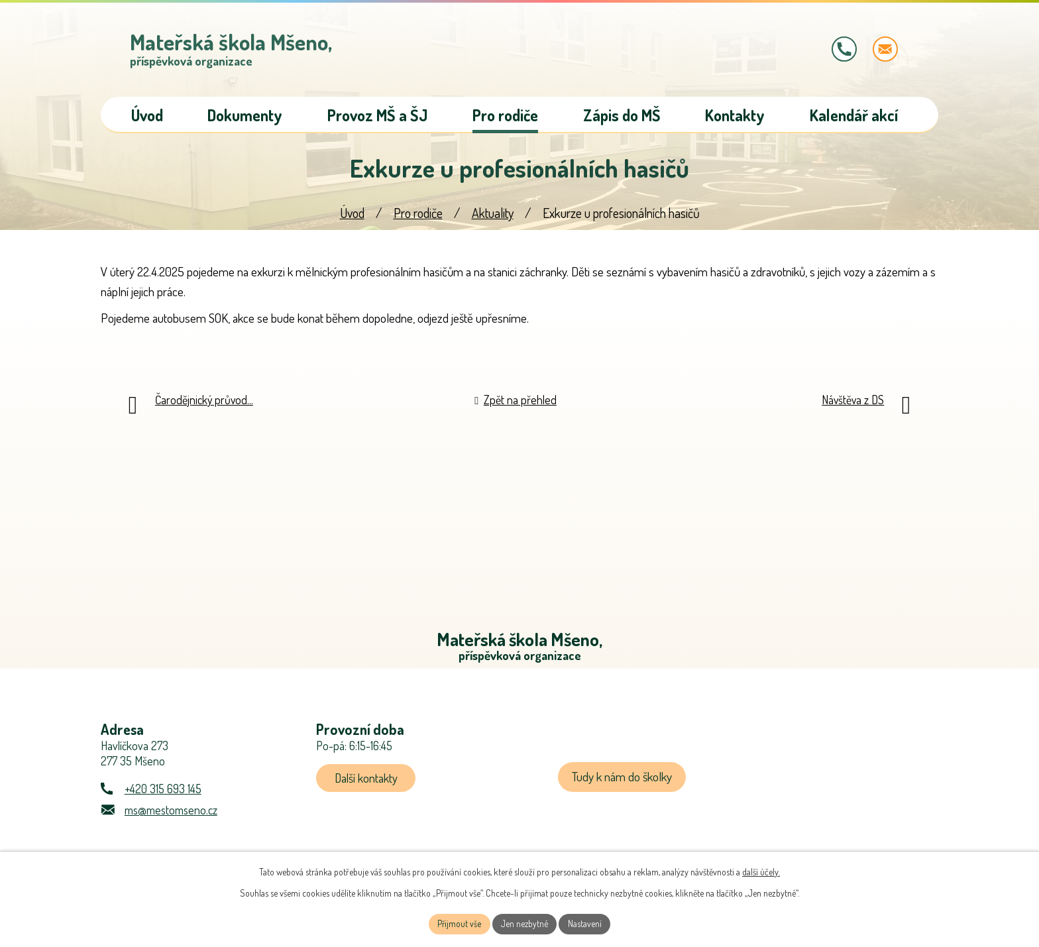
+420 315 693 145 (163, 797)
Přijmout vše (458, 923)
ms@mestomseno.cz (171, 818)
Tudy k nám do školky (623, 785)
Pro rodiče (418, 219)
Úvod (352, 219)
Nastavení (586, 923)
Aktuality (493, 219)
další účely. (761, 870)
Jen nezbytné (525, 923)
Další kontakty (368, 786)
